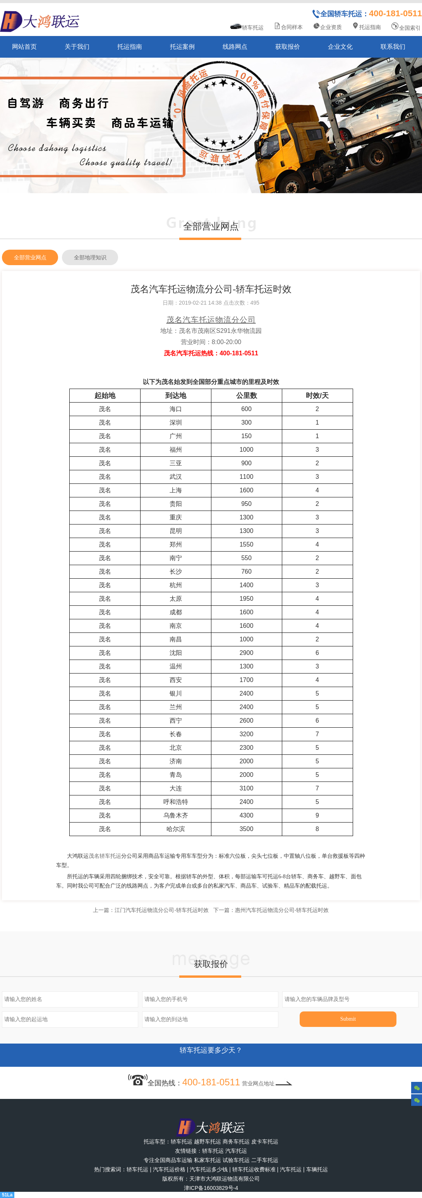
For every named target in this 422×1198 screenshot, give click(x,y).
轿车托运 (247, 26)
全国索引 (406, 26)
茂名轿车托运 (105, 856)
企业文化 (340, 46)
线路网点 (235, 46)
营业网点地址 (268, 1083)
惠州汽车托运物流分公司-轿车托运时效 (282, 910)
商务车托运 (236, 1141)
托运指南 (366, 26)
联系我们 (393, 46)
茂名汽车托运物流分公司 (211, 319)
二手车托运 (264, 1160)
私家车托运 (207, 1160)
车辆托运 (317, 1169)
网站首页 (24, 46)
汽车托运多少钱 (209, 1169)
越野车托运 (207, 1141)
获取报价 (287, 46)
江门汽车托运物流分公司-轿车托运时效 (162, 910)
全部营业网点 (30, 257)
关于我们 (77, 46)
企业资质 (327, 26)
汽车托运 (236, 1151)
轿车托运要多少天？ (211, 1055)
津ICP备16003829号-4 (211, 1188)
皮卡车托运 (264, 1141)
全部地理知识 (90, 257)
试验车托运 (236, 1160)
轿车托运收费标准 (254, 1169)
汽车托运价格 (169, 1169)
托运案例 (182, 46)
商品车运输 (178, 1160)
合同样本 (288, 26)
